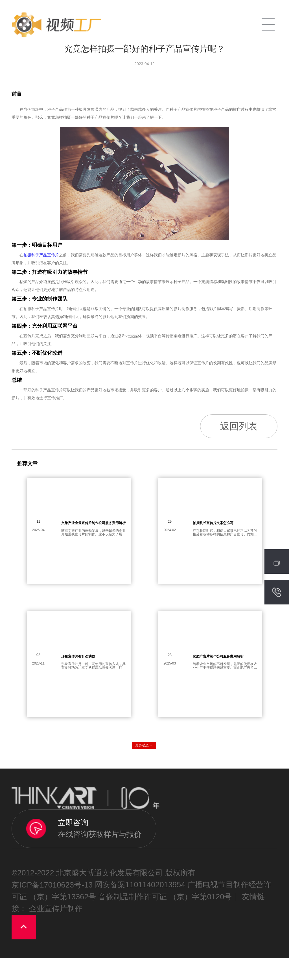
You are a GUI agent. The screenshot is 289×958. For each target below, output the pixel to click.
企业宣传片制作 (55, 908)
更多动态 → (144, 745)
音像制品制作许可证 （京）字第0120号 (165, 896)
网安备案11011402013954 (140, 884)
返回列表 (238, 426)
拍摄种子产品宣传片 (41, 255)
